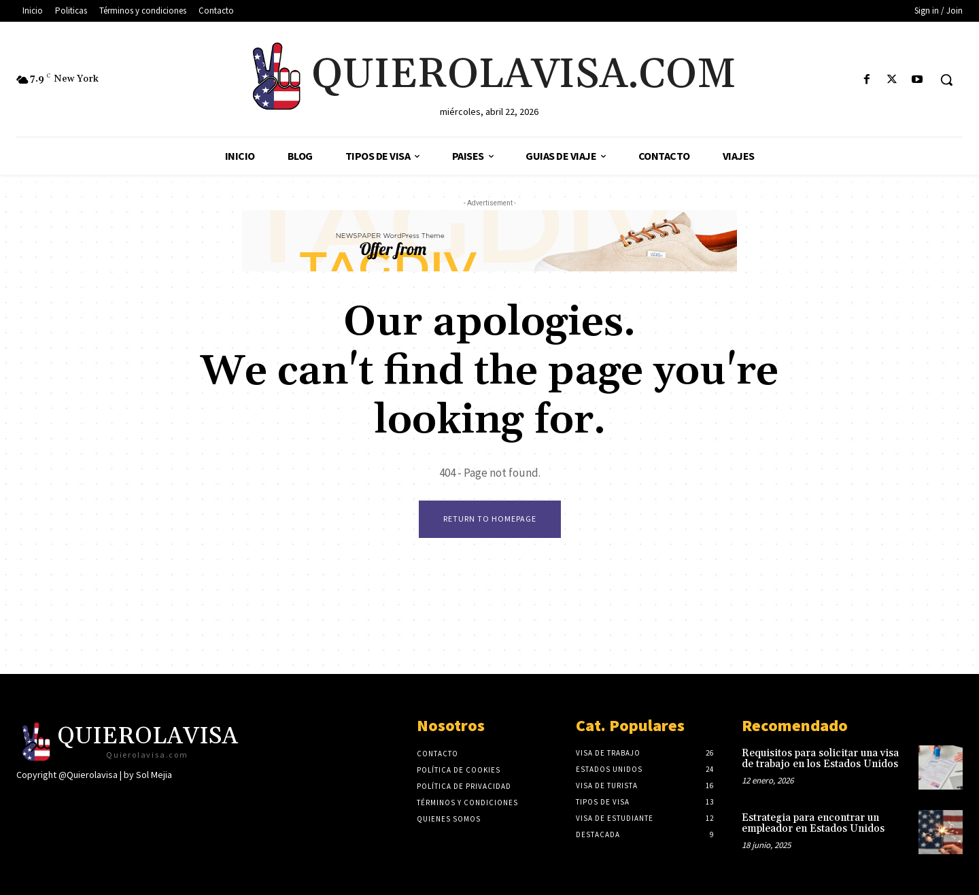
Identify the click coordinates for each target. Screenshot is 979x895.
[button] (946, 79)
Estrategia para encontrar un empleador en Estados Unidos (813, 823)
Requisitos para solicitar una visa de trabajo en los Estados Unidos (820, 759)
